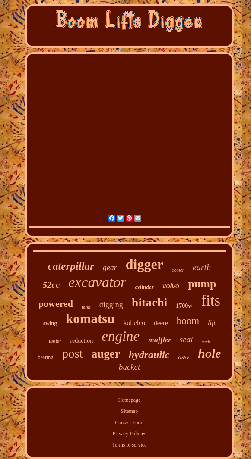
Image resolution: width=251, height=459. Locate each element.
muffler (159, 340)
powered (55, 303)
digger (144, 264)
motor (55, 341)
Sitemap (129, 411)
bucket (129, 367)
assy (183, 356)
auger (106, 353)
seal (186, 339)
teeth (205, 342)
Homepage (129, 400)
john (86, 306)
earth (202, 267)
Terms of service (129, 445)
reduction (81, 340)
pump (202, 284)
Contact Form (129, 422)
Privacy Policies (129, 434)
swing (50, 323)
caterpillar (71, 266)
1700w (184, 306)
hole (209, 353)
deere (161, 322)
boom (188, 320)
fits (210, 300)
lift (212, 322)
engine (121, 336)
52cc (51, 285)
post (72, 353)
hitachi (149, 302)
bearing (45, 357)
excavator (97, 282)
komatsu (90, 318)
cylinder (144, 287)
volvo (171, 286)
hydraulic (149, 354)
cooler (178, 269)
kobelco (135, 322)
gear (110, 267)
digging (111, 304)
